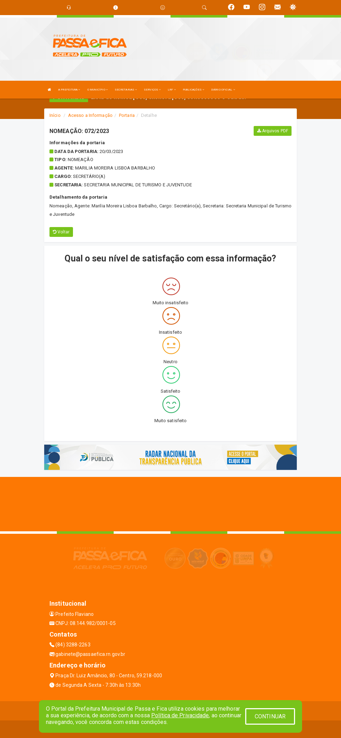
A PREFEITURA (69, 89)
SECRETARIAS (126, 89)
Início (55, 115)
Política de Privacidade (180, 715)
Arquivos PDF (272, 130)
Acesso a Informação (90, 115)
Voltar (61, 232)
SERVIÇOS (152, 89)
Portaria (127, 115)
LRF (172, 89)
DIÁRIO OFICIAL (223, 89)
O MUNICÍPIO (97, 89)
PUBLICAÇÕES (193, 89)
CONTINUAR (270, 716)
